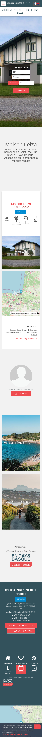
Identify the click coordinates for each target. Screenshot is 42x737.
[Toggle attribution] (38, 313)
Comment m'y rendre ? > (26, 338)
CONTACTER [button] (21, 393)
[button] (26, 83)
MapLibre (33, 313)
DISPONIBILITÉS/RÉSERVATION (21, 625)
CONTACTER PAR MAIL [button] (21, 631)
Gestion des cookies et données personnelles (15, 734)
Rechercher (13, 83)
